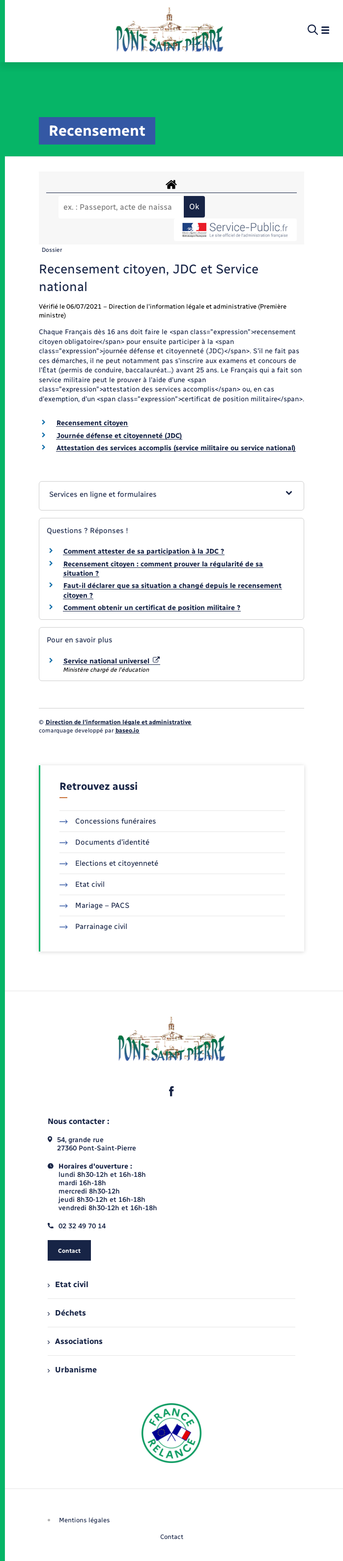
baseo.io (127, 730)
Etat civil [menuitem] (68, 1284)
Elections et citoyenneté (108, 863)
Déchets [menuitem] (67, 1312)
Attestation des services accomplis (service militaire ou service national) (176, 448)
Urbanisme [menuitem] (72, 1369)
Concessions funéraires (107, 821)
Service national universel (111, 661)
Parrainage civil (93, 926)
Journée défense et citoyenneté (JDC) (119, 436)
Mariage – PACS (94, 905)
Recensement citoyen (92, 423)
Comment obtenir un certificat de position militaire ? (151, 608)
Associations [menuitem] (75, 1341)
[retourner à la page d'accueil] (169, 30)
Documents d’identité (104, 842)
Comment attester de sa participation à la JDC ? (143, 551)
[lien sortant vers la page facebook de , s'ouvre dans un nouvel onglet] (171, 1091)
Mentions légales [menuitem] (84, 1520)
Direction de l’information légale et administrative (118, 722)
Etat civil (82, 884)
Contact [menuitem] (171, 1536)
